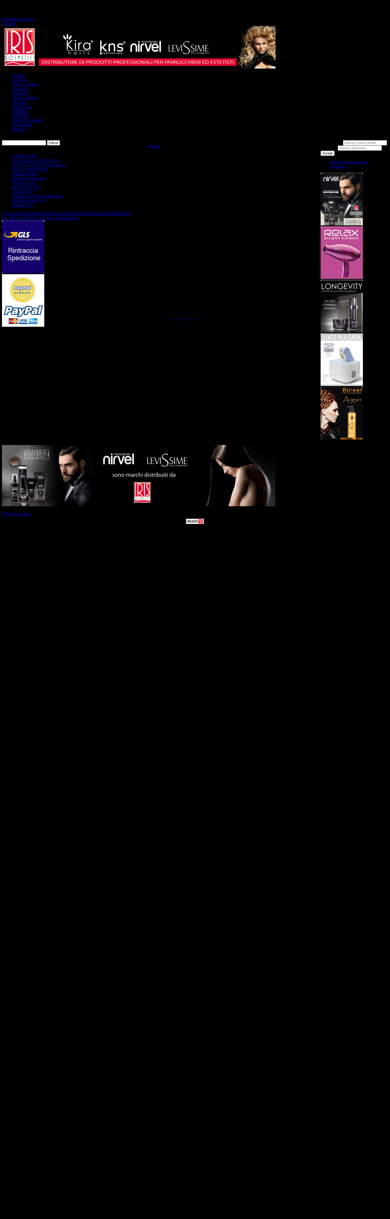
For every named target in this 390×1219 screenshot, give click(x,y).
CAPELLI (20, 89)
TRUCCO (20, 93)
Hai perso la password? (349, 162)
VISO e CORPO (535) (30, 169)
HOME (18, 75)
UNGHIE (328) (24, 174)
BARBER (20, 111)
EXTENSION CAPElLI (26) (35, 160)
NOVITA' (20, 80)
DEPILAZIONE (25, 98)
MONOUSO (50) (26, 187)
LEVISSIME (22, 125)
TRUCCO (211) (25, 183)
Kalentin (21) (22, 205)
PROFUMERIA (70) (28, 201)
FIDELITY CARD (27, 120)
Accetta (28, 19)
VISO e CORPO (25, 84)
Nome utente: (331, 142)
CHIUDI (9, 23)
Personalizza (12, 19)
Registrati (338, 166)
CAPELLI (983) (25, 156)
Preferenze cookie (16, 514)
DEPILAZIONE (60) (29, 178)
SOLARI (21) (23, 192)
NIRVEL (19, 129)
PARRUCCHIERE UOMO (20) (37, 196)
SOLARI (19, 102)
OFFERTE (20, 116)
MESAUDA (22, 107)
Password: (329, 148)
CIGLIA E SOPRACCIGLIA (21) (39, 165)
